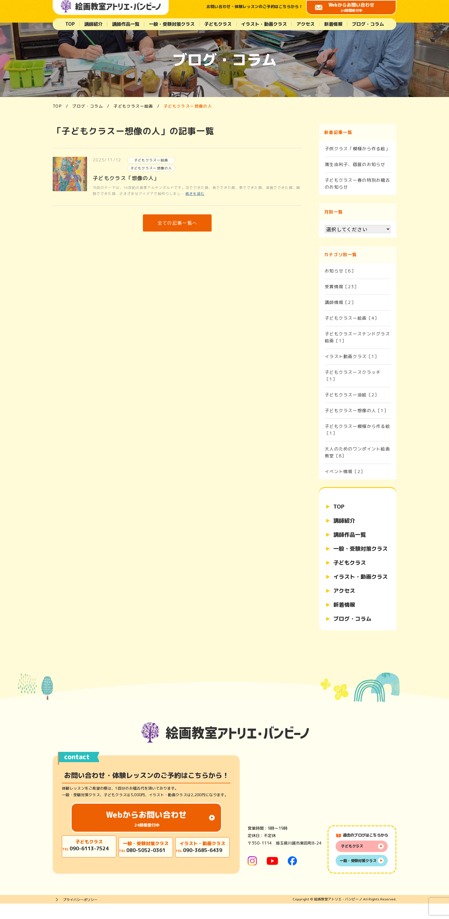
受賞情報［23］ (342, 287)
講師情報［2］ (340, 302)
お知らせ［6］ (340, 271)
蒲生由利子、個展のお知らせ (355, 164)
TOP (70, 24)
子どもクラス (218, 24)
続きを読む (195, 194)
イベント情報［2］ (345, 472)
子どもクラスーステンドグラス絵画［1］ (357, 337)
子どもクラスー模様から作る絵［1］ (357, 429)
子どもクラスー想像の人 (151, 169)
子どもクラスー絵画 (151, 160)
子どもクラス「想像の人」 (126, 179)
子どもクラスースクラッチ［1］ (353, 375)
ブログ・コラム (368, 24)
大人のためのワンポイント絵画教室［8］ (357, 452)
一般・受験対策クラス (172, 24)
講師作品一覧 (125, 24)
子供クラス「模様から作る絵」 (357, 149)
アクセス (305, 24)
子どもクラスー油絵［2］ (352, 395)
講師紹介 (93, 24)
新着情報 (333, 24)
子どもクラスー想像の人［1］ (357, 411)
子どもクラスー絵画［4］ (352, 318)
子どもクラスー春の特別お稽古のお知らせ (357, 183)
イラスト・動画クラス (264, 24)
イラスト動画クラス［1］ (352, 356)
